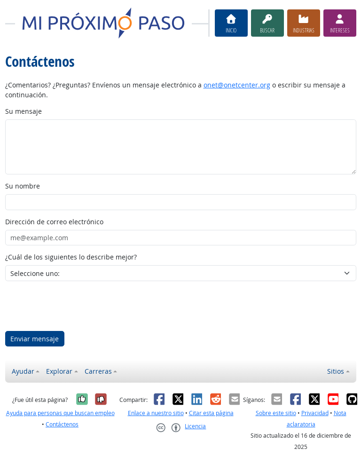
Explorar (59, 371)
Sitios (335, 371)
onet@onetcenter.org (237, 84)
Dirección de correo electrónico (54, 221)
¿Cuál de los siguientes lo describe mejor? (71, 256)
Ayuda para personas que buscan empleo (60, 413)
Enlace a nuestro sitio (156, 413)
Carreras (98, 371)
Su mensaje (23, 111)
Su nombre (22, 185)
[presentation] (76, 306)
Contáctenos (62, 424)
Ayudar (23, 371)
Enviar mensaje (34, 338)
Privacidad (315, 413)
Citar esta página (211, 413)
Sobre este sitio (276, 413)
